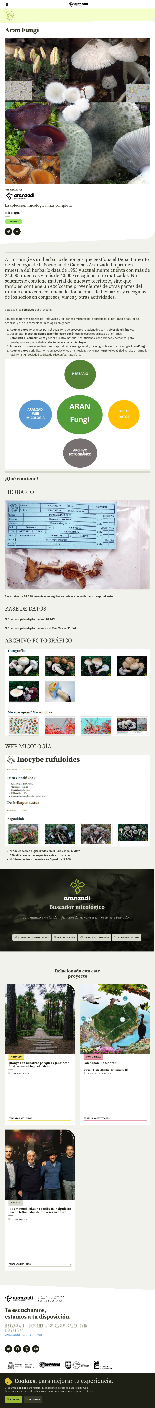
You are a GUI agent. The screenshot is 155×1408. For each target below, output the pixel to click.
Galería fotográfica (94, 937)
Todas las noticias (19, 1264)
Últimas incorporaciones (32, 937)
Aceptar (13, 1399)
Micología (12, 213)
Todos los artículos (20, 1118)
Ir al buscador (64, 937)
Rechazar (33, 1399)
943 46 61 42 (15, 1330)
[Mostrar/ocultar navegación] (7, 4)
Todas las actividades (97, 1118)
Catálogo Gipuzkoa (126, 937)
